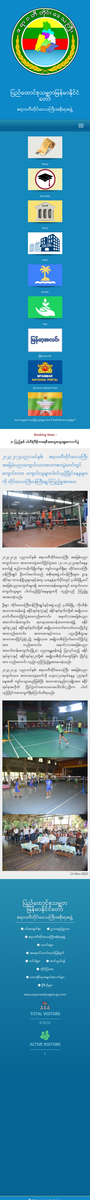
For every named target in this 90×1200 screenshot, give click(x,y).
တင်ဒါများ (32, 961)
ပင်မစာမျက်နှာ (31, 929)
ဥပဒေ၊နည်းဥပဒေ (58, 929)
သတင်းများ (47, 945)
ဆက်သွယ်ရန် (55, 961)
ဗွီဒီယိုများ (45, 985)
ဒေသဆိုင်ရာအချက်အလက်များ (45, 977)
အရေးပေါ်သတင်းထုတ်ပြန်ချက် (47, 953)
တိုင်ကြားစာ (45, 969)
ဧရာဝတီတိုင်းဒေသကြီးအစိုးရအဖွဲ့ (47, 937)
